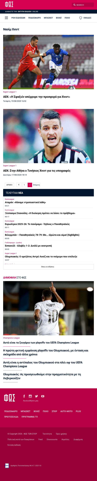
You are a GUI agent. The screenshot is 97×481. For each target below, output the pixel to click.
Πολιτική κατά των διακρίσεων (21, 439)
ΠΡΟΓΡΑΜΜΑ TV (30, 417)
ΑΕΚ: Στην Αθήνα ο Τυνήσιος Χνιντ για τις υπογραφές (36, 170)
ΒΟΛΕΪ (59, 18)
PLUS (78, 411)
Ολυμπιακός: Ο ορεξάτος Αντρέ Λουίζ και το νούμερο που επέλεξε (41, 256)
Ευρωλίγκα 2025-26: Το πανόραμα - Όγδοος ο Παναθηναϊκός (37, 224)
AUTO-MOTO (66, 411)
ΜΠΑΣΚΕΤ (48, 18)
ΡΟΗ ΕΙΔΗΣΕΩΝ (18, 18)
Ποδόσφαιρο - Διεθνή (13, 243)
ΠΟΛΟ (67, 18)
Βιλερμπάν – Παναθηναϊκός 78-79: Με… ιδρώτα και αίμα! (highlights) (42, 235)
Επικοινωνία (52, 439)
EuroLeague (9, 199)
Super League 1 (9, 92)
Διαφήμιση (78, 439)
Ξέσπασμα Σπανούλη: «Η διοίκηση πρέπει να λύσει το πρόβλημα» (40, 213)
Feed (40, 439)
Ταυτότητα (47, 434)
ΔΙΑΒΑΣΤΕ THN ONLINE (21, 12)
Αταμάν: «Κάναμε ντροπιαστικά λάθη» (25, 202)
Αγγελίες (65, 439)
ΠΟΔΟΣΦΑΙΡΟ (34, 18)
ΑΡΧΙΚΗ (9, 185)
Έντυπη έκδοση (14, 445)
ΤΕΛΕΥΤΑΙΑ (14, 192)
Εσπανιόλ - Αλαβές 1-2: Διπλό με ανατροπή (28, 245)
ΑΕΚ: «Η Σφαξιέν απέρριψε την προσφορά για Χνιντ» (36, 96)
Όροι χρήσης (61, 434)
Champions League (11, 338)
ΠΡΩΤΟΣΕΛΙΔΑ (11, 417)
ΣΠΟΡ (54, 411)
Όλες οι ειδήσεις (47, 267)
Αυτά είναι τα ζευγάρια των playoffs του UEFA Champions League (41, 342)
